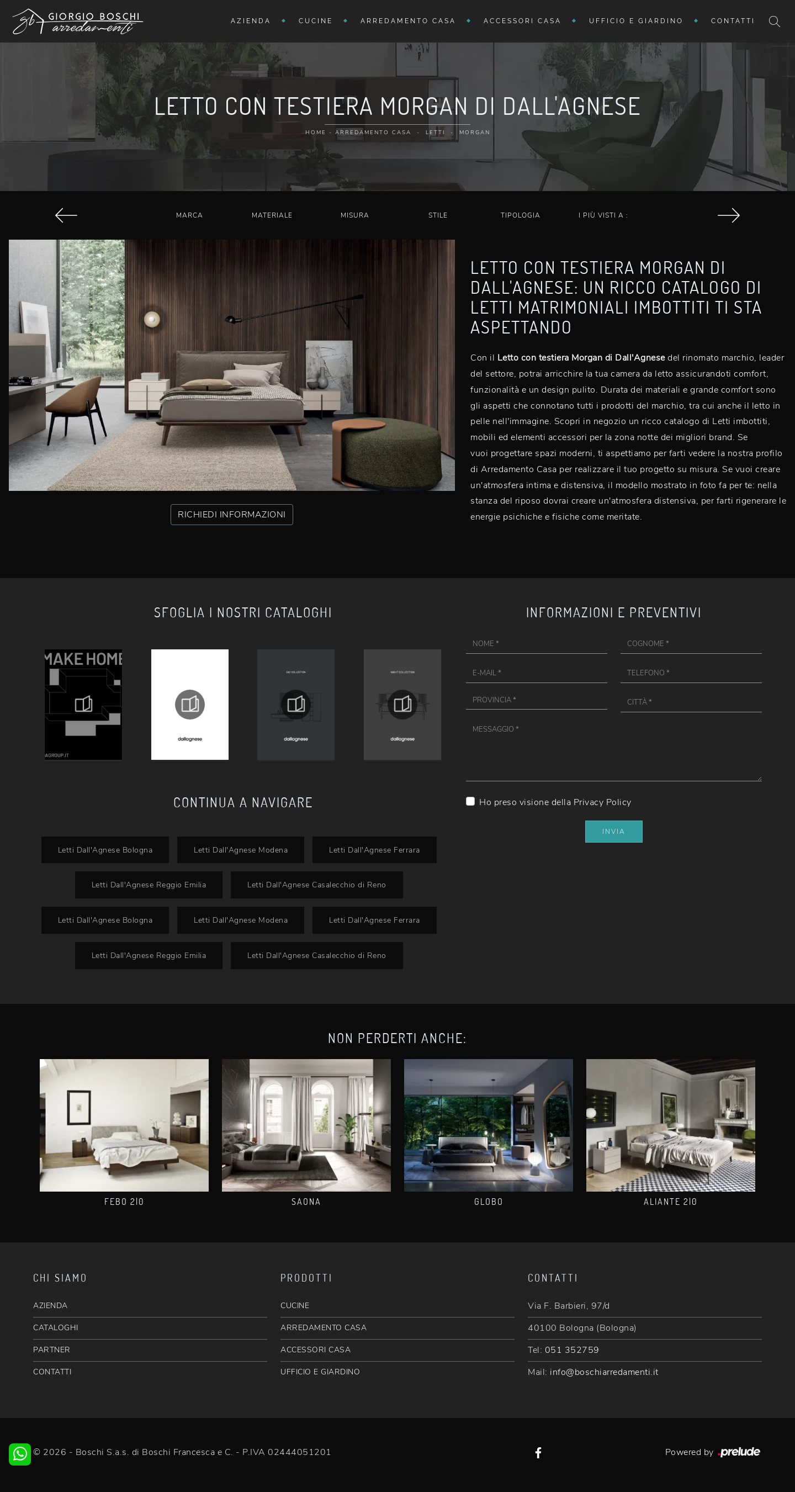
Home (315, 132)
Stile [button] (438, 215)
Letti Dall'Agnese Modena (241, 849)
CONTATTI (52, 1372)
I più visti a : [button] (603, 215)
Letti (435, 132)
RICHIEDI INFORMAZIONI (232, 515)
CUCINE (294, 1305)
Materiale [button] (272, 215)
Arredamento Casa (408, 21)
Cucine (316, 21)
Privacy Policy (603, 802)
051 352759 (572, 1350)
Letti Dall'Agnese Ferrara (374, 849)
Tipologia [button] (520, 215)
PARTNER (52, 1350)
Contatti (733, 21)
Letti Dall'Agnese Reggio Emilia (149, 884)
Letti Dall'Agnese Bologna (105, 849)
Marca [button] (189, 215)
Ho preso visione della (555, 802)
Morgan (474, 132)
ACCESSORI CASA (315, 1350)
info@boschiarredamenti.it (604, 1372)
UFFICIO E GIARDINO (320, 1372)
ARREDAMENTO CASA (323, 1327)
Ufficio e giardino (636, 21)
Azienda (251, 21)
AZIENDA (50, 1305)
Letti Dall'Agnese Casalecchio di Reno (316, 884)
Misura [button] (355, 215)
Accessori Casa (522, 21)
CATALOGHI (55, 1327)
